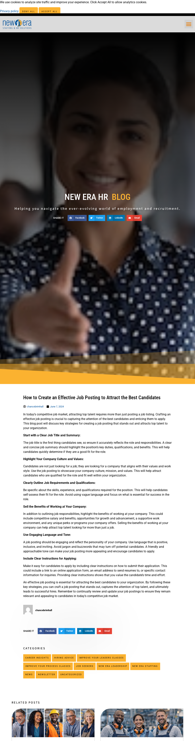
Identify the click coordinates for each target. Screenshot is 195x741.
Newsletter (46, 674)
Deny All (28, 11)
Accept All (50, 11)
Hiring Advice (64, 658)
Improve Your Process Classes (48, 666)
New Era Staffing (145, 666)
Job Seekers (85, 666)
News (29, 674)
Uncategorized (71, 674)
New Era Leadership (113, 666)
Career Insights (37, 658)
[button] (189, 24)
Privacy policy (9, 11)
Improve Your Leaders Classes (101, 658)
